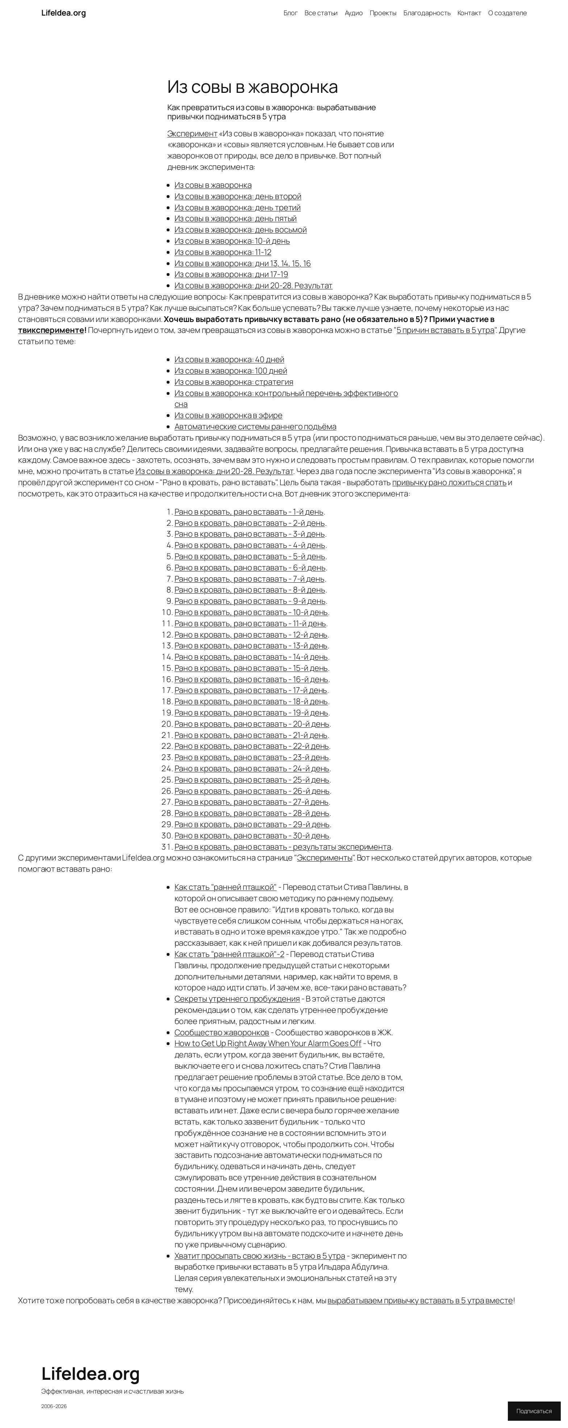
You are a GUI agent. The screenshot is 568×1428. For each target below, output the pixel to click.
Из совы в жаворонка (213, 184)
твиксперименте (51, 330)
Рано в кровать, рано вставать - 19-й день (252, 712)
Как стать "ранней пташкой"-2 (229, 954)
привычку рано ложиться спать (449, 482)
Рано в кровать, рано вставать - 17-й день (251, 690)
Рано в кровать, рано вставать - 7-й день (250, 578)
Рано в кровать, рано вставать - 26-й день (252, 790)
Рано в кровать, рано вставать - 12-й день (251, 634)
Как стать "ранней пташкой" (226, 887)
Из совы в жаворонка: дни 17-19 (231, 274)
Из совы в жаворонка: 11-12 (223, 252)
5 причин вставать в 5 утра (445, 330)
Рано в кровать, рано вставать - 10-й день (251, 612)
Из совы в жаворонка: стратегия (234, 381)
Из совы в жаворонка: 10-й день (232, 240)
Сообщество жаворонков (222, 1032)
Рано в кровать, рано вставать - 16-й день (252, 679)
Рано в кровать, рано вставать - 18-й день (251, 701)
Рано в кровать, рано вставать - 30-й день (252, 835)
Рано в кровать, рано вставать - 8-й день (250, 589)
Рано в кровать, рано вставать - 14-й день (251, 656)
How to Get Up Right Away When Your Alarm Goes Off (268, 1043)
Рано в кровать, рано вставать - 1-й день (249, 511)
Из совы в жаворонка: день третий (238, 207)
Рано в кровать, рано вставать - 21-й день (251, 735)
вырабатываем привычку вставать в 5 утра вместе (420, 1300)
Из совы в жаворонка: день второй (238, 196)
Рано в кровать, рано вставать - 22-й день (252, 745)
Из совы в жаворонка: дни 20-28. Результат (254, 285)
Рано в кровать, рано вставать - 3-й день (250, 533)
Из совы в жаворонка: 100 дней (231, 370)
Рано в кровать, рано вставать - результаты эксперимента (283, 846)
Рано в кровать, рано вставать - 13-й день (251, 645)
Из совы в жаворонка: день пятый (236, 218)
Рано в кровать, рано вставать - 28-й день (252, 813)
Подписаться (534, 1411)
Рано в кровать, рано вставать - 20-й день (252, 723)
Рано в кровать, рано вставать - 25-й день (252, 779)
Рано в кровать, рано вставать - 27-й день (252, 801)
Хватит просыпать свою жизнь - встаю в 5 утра (260, 1255)
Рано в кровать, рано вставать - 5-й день (250, 556)
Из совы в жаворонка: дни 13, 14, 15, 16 (243, 263)
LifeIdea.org (63, 12)
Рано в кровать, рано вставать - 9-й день (250, 600)
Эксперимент (192, 133)
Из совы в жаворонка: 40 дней (229, 359)
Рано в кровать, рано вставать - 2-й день (250, 522)
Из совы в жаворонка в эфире (229, 415)
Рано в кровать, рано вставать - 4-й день (250, 545)
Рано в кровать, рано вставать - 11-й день (250, 623)
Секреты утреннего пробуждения (237, 998)
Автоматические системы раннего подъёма (256, 426)
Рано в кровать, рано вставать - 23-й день (252, 757)
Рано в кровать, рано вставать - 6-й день (250, 567)
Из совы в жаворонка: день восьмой (241, 229)
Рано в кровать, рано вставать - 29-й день (252, 824)
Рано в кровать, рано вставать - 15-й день (251, 668)
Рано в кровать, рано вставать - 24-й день (252, 768)
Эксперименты (324, 857)
